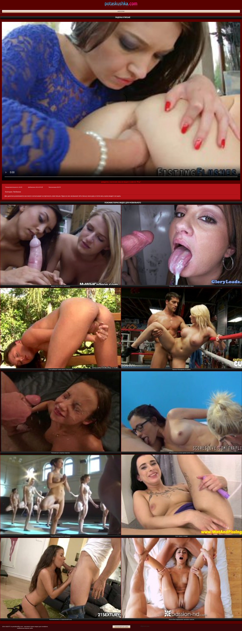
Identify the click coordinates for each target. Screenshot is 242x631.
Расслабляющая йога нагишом (60, 536)
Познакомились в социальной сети (60, 619)
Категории (121, 11)
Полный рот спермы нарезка (60, 453)
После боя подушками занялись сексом (181, 619)
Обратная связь (144, 626)
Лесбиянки (17, 192)
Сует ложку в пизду (181, 536)
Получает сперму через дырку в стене (181, 286)
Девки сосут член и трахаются (60, 286)
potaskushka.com (121, 4)
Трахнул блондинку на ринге (181, 369)
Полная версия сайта (121, 627)
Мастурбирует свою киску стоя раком (60, 369)
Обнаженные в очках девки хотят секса (181, 453)
